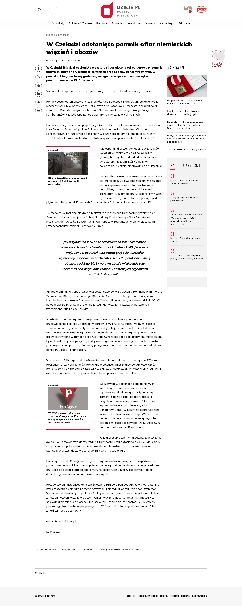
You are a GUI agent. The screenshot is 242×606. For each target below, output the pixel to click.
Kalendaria (133, 23)
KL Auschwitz (87, 549)
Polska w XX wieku (80, 23)
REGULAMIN (185, 596)
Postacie (117, 23)
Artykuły (149, 23)
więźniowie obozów (46, 549)
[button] (206, 573)
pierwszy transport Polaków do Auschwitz (119, 549)
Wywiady (58, 23)
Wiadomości (77, 60)
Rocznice (101, 23)
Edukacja (184, 23)
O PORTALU (131, 596)
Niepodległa (166, 23)
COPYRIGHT (174, 596)
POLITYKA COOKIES (199, 596)
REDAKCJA (164, 596)
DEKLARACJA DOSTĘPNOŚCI (148, 596)
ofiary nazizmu (68, 549)
